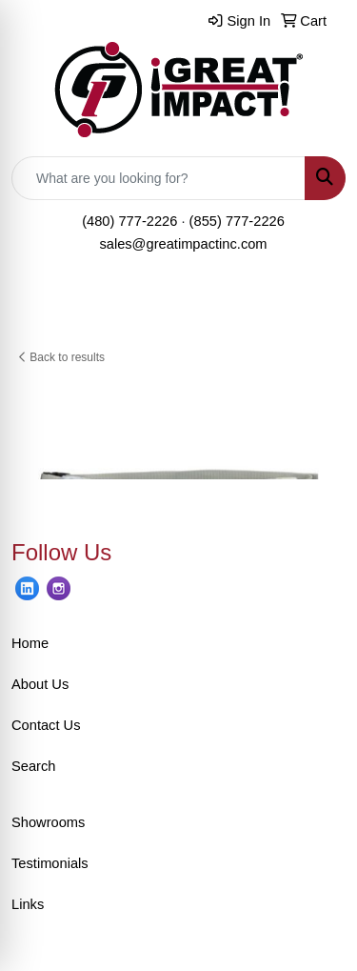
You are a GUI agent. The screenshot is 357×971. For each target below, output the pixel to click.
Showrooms (48, 822)
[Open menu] (319, 309)
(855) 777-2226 (237, 221)
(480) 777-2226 (129, 221)
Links (27, 904)
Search (33, 766)
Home (30, 643)
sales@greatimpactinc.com (183, 244)
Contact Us (46, 725)
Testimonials (50, 863)
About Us (40, 684)
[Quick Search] (158, 178)
